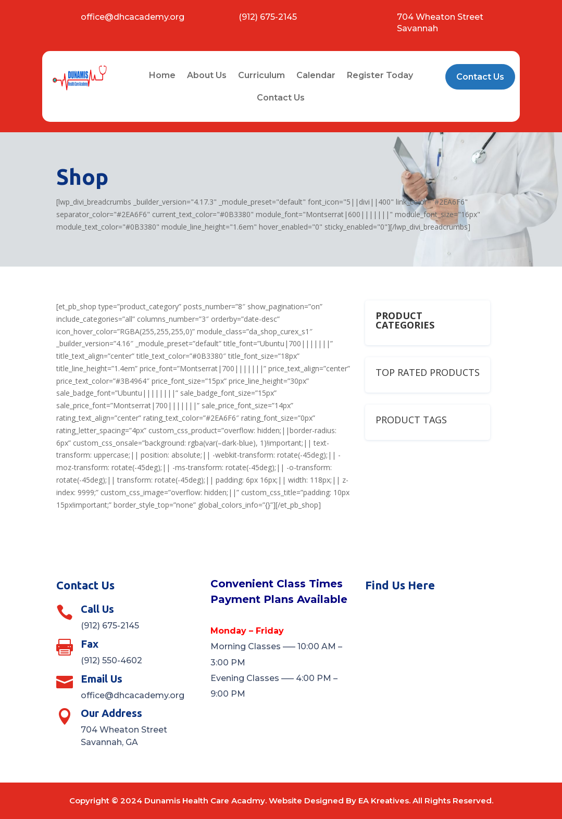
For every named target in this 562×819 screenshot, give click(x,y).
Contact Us (281, 98)
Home (162, 75)
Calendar (315, 75)
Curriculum (261, 75)
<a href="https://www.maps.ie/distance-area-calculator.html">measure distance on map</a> (435, 656)
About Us (207, 75)
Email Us (101, 679)
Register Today (380, 75)
